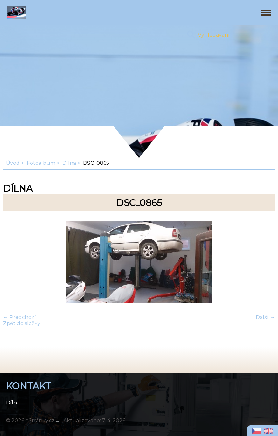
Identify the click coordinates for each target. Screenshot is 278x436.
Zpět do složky (21, 323)
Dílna (69, 163)
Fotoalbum (41, 163)
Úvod (13, 163)
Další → (265, 317)
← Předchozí (19, 317)
